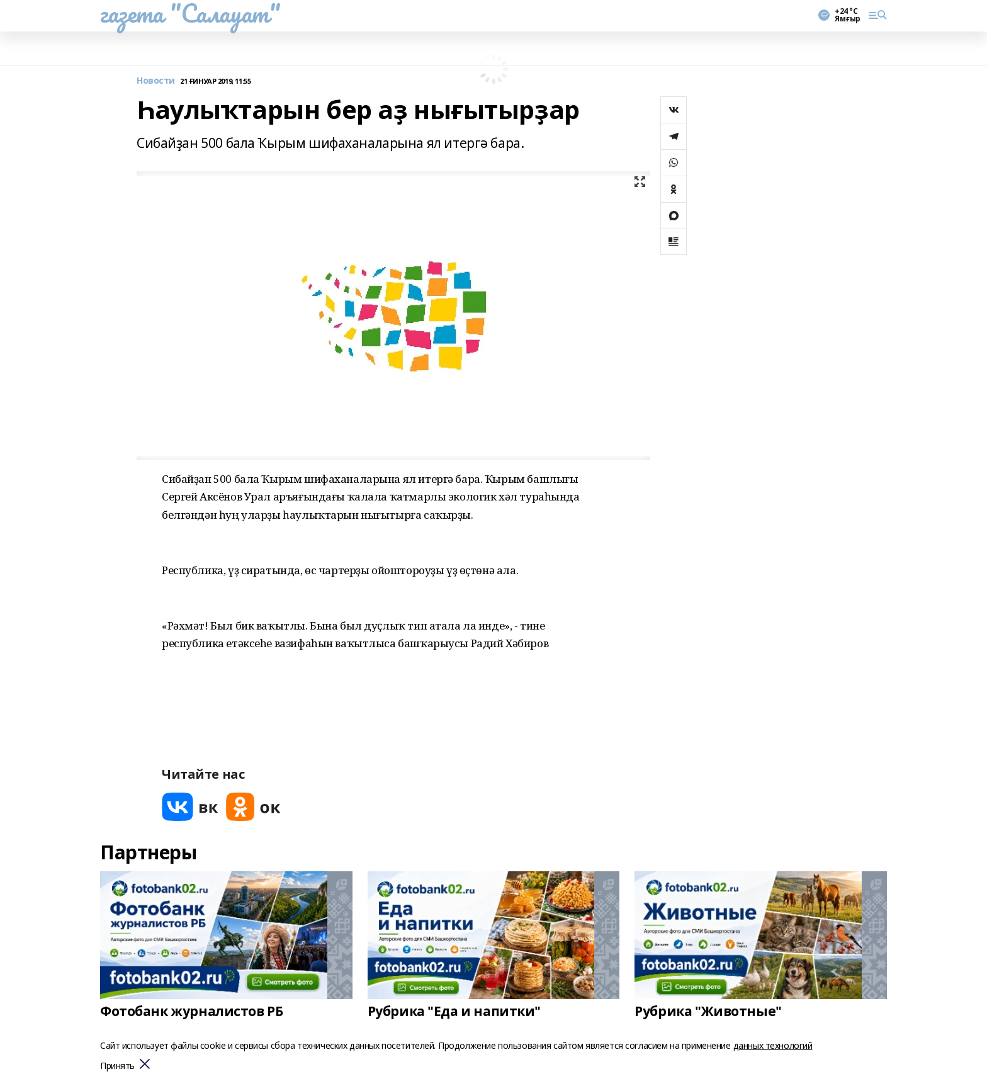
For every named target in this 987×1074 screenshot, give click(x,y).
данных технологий (773, 1045)
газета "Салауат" (190, 13)
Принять (117, 1066)
